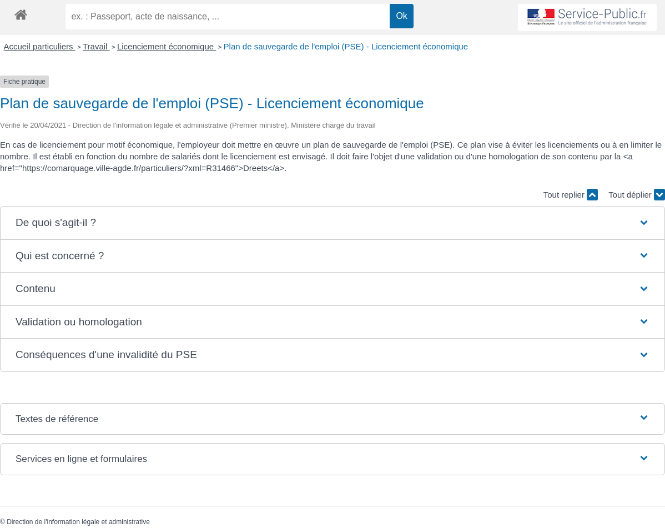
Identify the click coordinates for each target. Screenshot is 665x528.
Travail (96, 46)
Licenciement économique (166, 46)
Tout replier (570, 194)
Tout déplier (636, 194)
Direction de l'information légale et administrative (78, 522)
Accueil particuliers (39, 46)
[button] (332, 223)
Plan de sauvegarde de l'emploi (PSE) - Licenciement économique (346, 46)
